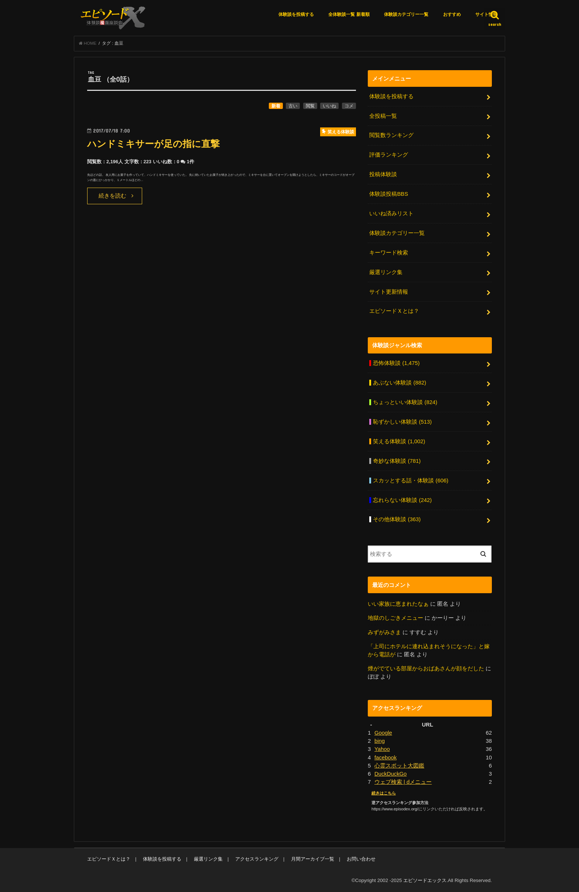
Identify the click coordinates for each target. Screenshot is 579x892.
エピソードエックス (424, 880)
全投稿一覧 (383, 116)
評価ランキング (388, 155)
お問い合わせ (361, 859)
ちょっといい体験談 (405, 402)
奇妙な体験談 (397, 461)
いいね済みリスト (391, 213)
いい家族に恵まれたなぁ (398, 604)
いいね (329, 106)
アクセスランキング (256, 859)
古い (292, 106)
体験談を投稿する (296, 14)
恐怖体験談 (396, 363)
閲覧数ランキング (391, 135)
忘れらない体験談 (402, 500)
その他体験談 (397, 519)
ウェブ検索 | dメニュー (403, 782)
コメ (349, 106)
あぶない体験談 (399, 383)
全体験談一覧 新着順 (348, 14)
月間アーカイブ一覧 (312, 859)
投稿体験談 (383, 174)
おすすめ (452, 14)
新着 (275, 106)
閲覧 (310, 106)
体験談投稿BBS (388, 194)
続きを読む (112, 196)
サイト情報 (486, 14)
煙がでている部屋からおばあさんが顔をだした (426, 668)
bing (379, 741)
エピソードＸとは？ (394, 311)
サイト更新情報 (388, 292)
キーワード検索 (388, 253)
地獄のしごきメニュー (395, 618)
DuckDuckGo (390, 774)
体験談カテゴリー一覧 (406, 14)
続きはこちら (383, 793)
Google (383, 733)
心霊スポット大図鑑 (399, 766)
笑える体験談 (399, 441)
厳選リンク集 (385, 272)
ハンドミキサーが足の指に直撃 (153, 144)
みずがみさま (384, 632)
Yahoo (382, 749)
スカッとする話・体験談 (410, 480)
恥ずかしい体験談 (402, 422)
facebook (385, 758)
